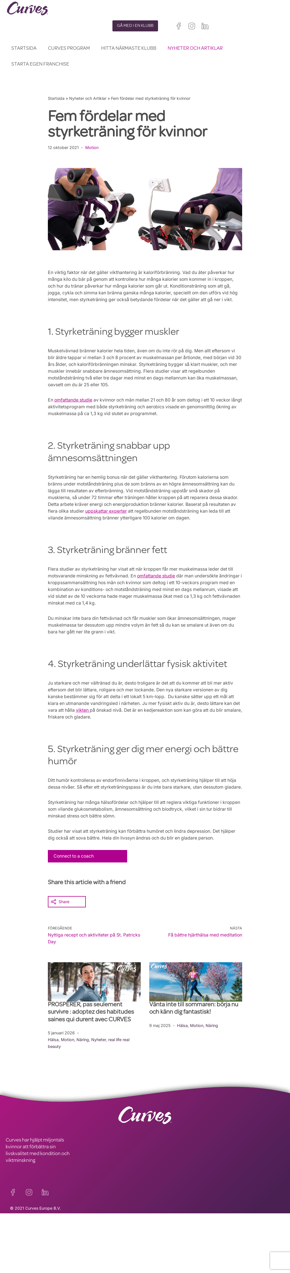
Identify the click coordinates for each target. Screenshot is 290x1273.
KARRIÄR (15, 1252)
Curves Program (69, 48)
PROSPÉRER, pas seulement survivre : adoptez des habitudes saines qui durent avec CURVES (91, 1026)
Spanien (185, 1262)
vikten (92, 717)
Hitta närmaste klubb (128, 48)
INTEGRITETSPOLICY (98, 1245)
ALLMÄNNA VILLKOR (97, 1252)
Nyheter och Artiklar (195, 48)
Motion (92, 147)
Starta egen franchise (40, 64)
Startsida (24, 48)
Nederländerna (193, 1269)
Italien (202, 1262)
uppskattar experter (136, 518)
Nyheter (99, 1052)
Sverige (172, 1269)
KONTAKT (16, 1245)
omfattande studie (74, 406)
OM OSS (15, 1259)
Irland (179, 1255)
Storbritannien (157, 1255)
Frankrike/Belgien (160, 1262)
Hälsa (53, 1052)
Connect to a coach (74, 869)
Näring (83, 1052)
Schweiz (153, 1269)
